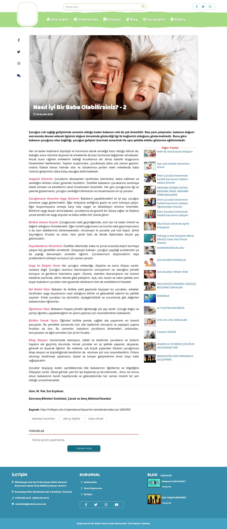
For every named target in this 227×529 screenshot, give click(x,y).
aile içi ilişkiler (71, 418)
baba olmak (96, 418)
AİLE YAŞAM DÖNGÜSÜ (174, 498)
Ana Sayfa (59, 19)
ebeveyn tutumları (43, 418)
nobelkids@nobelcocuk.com (30, 504)
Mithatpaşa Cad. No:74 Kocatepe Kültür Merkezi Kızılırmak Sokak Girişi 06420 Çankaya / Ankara (41, 484)
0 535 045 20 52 (23, 498)
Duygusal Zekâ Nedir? (174, 481)
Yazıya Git (166, 486)
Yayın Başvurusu (91, 488)
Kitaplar (114, 19)
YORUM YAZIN (83, 448)
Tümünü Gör (166, 475)
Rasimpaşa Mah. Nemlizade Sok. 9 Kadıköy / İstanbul (43, 492)
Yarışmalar (156, 19)
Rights (180, 19)
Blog (134, 19)
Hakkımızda (88, 19)
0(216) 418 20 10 (40, 498)
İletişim (86, 494)
